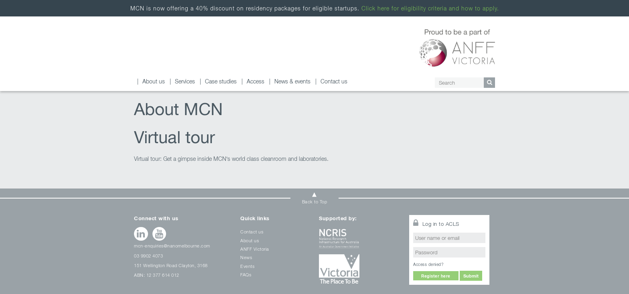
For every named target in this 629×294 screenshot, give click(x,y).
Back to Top (314, 201)
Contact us (334, 81)
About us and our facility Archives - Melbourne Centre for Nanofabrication (170, 49)
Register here (435, 276)
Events (247, 266)
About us (153, 81)
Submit (471, 275)
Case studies (221, 81)
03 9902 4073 (148, 255)
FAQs (245, 274)
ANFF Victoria (254, 248)
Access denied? (428, 264)
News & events (292, 81)
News (246, 257)
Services (185, 81)
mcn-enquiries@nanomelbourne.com (172, 245)
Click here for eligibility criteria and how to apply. (430, 8)
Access (255, 81)
